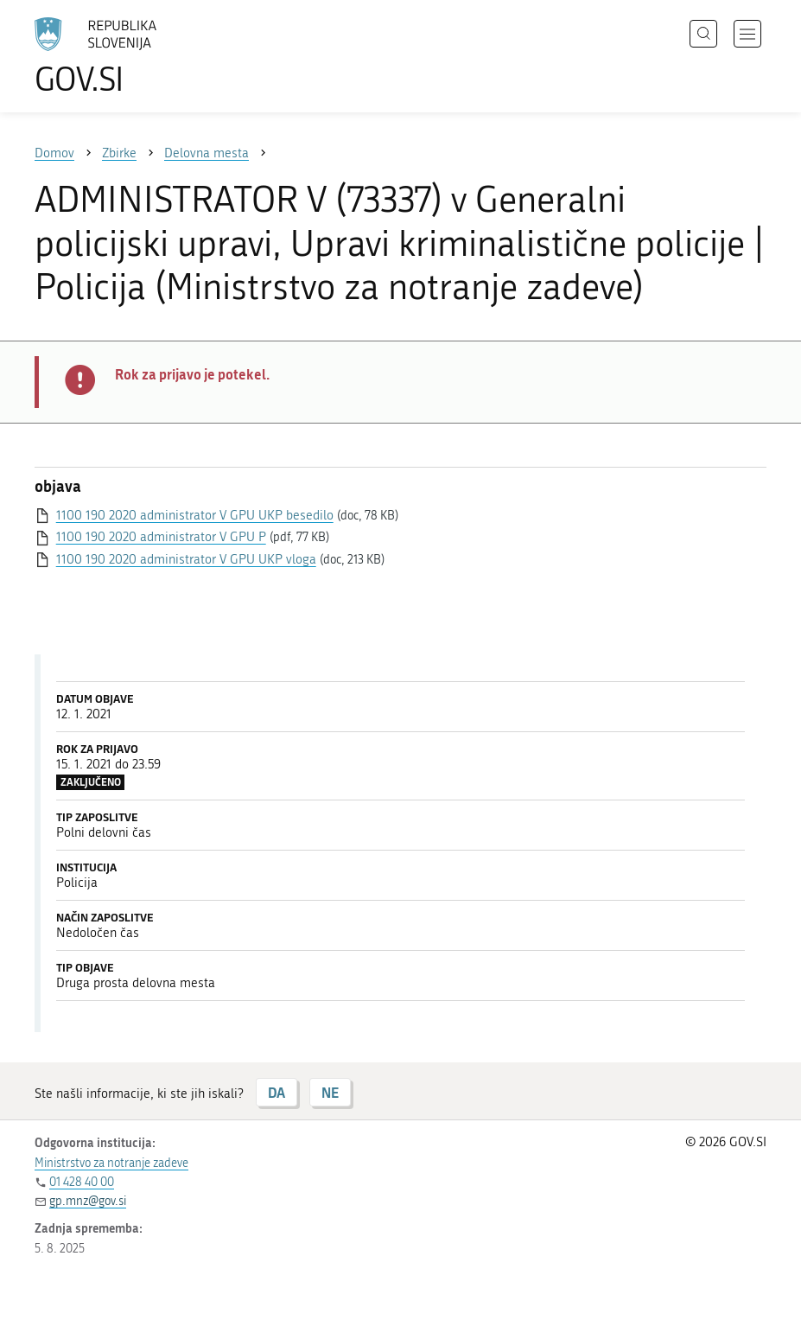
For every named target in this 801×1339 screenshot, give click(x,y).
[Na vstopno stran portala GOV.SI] (121, 56)
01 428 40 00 (81, 1182)
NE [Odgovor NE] (330, 1092)
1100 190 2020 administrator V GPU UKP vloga (186, 559)
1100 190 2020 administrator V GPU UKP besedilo (195, 515)
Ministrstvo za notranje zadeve (111, 1163)
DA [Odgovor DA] (276, 1092)
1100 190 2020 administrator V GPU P (161, 537)
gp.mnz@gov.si (87, 1201)
